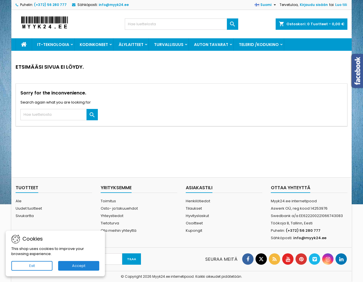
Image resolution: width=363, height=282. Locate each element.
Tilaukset (194, 208)
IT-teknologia (53, 44)
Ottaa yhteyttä (290, 187)
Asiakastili (199, 187)
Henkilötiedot (198, 201)
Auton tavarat (211, 44)
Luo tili (341, 4)
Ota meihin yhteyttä (118, 230)
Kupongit (194, 230)
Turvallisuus (168, 44)
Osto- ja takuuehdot (119, 208)
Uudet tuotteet (29, 208)
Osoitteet (194, 223)
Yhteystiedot (112, 215)
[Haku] (181, 24)
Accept (78, 265)
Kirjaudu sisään (314, 4)
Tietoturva (110, 223)
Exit (32, 265)
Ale (19, 201)
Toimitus (108, 201)
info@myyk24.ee (114, 4)
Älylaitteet (131, 44)
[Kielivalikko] (266, 5)
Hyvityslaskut (197, 215)
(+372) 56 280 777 (50, 4)
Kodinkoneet (94, 44)
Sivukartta (25, 215)
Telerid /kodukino (259, 44)
